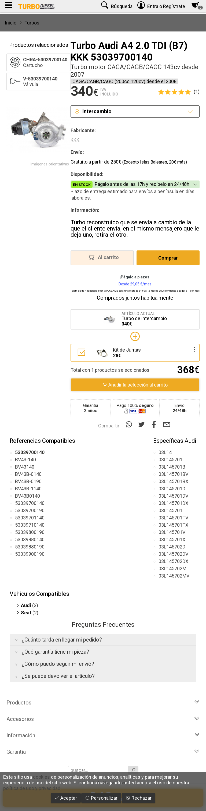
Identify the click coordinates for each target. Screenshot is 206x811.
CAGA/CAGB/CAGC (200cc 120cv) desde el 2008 (124, 81)
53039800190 (30, 532)
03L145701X (172, 539)
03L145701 (170, 459)
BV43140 (24, 467)
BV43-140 (25, 459)
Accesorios (103, 719)
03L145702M (172, 568)
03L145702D (172, 547)
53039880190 (30, 547)
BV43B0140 (27, 496)
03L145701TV (173, 517)
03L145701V (172, 532)
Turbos (31, 23)
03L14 (165, 452)
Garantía (103, 752)
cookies (41, 777)
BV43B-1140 (28, 488)
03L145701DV (173, 496)
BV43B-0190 (28, 481)
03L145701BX (173, 481)
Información (103, 735)
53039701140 (30, 517)
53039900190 (30, 554)
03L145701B (172, 467)
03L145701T (172, 510)
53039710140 (30, 525)
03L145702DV (173, 554)
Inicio (10, 23)
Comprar (168, 258)
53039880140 (30, 539)
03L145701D (172, 488)
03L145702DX (173, 561)
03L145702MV (174, 576)
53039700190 (30, 510)
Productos (103, 702)
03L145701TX (173, 525)
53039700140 (30, 503)
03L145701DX (173, 503)
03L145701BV (173, 474)
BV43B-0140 (28, 474)
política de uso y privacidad (31, 788)
